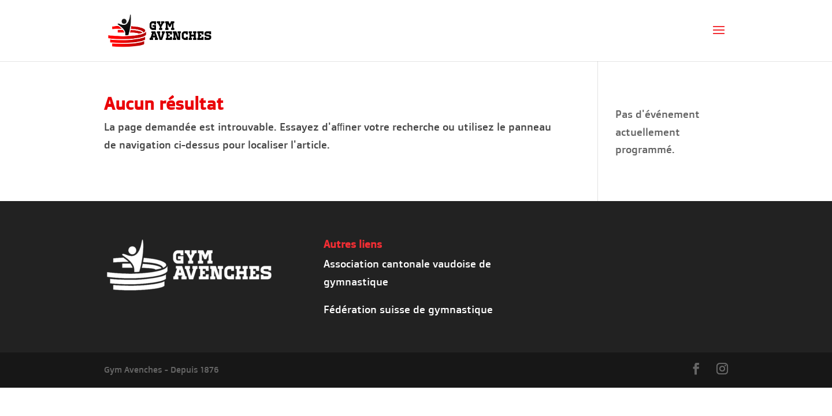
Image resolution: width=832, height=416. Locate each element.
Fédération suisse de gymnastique (408, 309)
